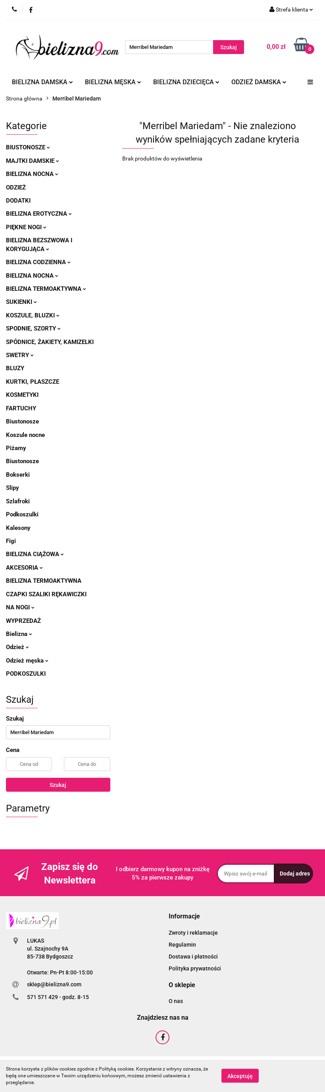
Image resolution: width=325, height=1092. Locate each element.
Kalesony (18, 528)
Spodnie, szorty (33, 328)
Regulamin (182, 944)
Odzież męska (27, 660)
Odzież (16, 187)
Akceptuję (240, 1076)
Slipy (12, 487)
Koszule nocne (25, 435)
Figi (11, 541)
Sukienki (21, 301)
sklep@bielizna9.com (54, 984)
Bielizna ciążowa (35, 554)
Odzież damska (259, 82)
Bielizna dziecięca (186, 82)
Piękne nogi (26, 227)
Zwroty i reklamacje (193, 933)
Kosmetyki (22, 394)
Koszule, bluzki (33, 315)
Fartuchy (21, 408)
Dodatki (18, 200)
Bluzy (15, 368)
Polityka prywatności (195, 968)
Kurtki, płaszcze (32, 381)
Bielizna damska (42, 82)
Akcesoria (24, 567)
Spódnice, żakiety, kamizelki (50, 342)
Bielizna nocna (32, 174)
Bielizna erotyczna (39, 213)
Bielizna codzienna (38, 262)
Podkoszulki (22, 514)
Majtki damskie (32, 160)
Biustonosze (28, 147)
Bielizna (19, 634)
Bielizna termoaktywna (46, 288)
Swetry (20, 355)
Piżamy (16, 448)
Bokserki (18, 474)
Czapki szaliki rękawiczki (46, 594)
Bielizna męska (113, 82)
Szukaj (58, 785)
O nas (176, 1001)
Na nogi (20, 607)
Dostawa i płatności (193, 956)
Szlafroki (18, 501)
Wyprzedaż (23, 620)
